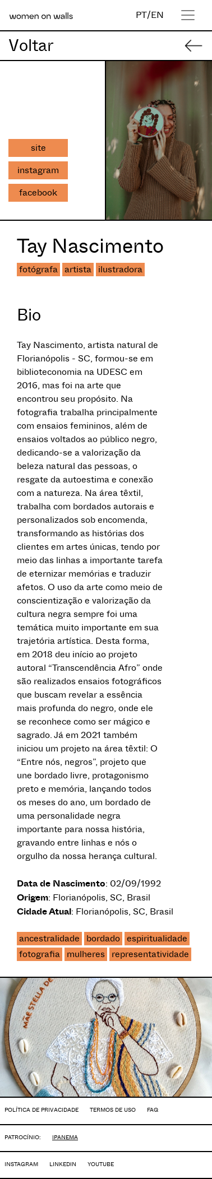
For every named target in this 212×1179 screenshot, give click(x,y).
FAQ (152, 1109)
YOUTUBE (100, 1164)
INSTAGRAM (21, 1164)
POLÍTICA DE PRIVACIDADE (41, 1109)
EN (157, 15)
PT (141, 15)
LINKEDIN (62, 1164)
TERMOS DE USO (113, 1109)
